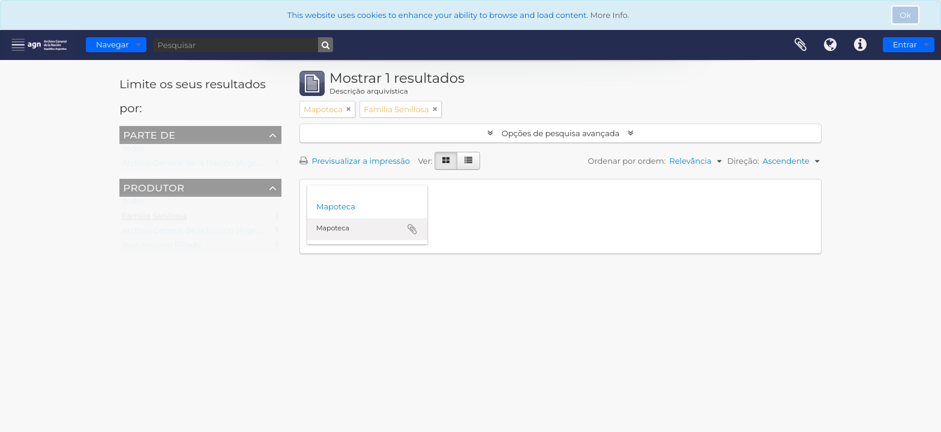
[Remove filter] (348, 109)
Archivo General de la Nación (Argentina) (201, 165)
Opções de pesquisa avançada (560, 133)
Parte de (149, 134)
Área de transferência (801, 45)
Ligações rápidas (861, 45)
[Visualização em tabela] (468, 161)
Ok (905, 15)
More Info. (610, 15)
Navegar (112, 44)
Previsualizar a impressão (354, 161)
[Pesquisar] (243, 44)
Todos (133, 151)
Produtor (153, 187)
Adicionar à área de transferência (412, 229)
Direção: (743, 161)
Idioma (831, 45)
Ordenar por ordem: (627, 161)
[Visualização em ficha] (445, 161)
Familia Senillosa (154, 218)
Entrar (905, 44)
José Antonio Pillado (161, 247)
